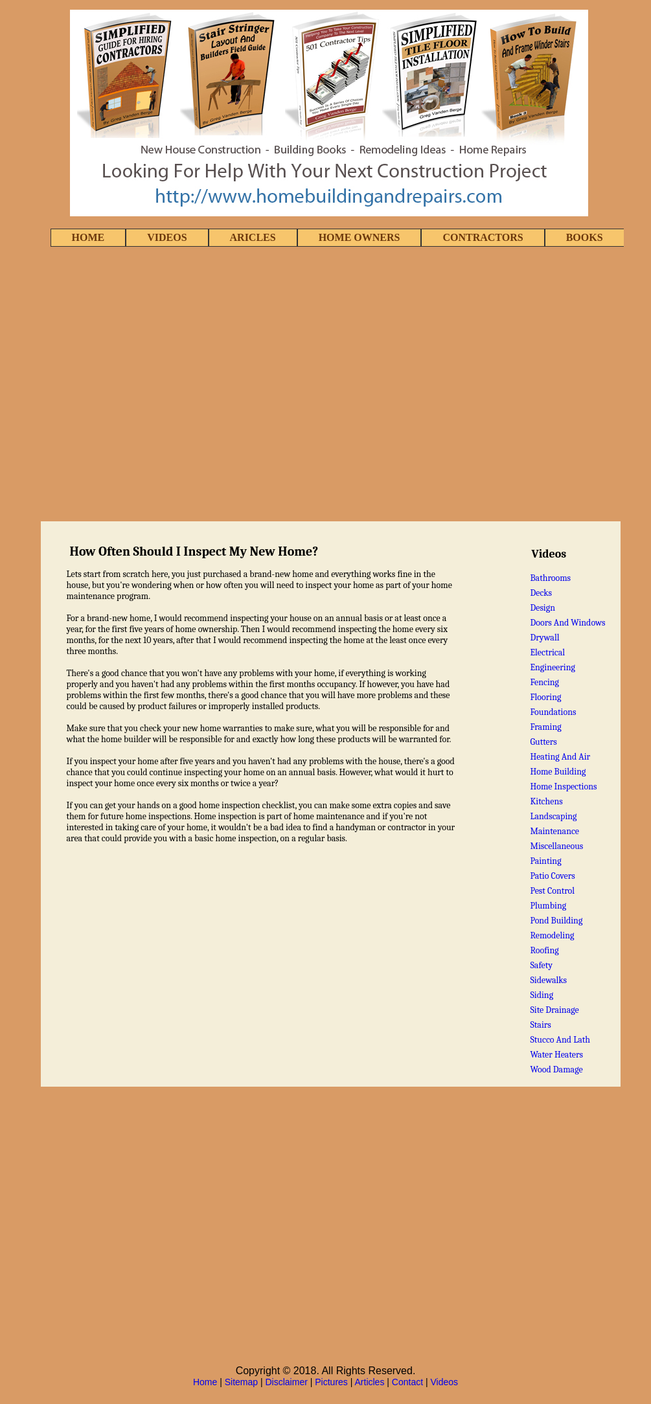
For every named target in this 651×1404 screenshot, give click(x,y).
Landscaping (553, 816)
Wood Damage (556, 1069)
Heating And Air (560, 756)
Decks (541, 592)
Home (205, 1382)
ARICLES (253, 237)
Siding (541, 995)
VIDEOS (167, 237)
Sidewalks (548, 980)
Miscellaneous (556, 846)
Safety (541, 965)
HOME (88, 237)
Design (542, 607)
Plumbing (548, 905)
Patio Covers (552, 875)
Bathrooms (550, 577)
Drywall (544, 637)
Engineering (552, 667)
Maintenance (554, 831)
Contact (407, 1382)
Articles (370, 1382)
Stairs (540, 1024)
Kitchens (546, 801)
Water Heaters (556, 1054)
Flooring (545, 697)
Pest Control (552, 890)
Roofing (544, 950)
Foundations (553, 712)
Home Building (558, 771)
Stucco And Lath (560, 1039)
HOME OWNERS (359, 237)
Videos (445, 1382)
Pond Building (556, 920)
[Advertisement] (155, 385)
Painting (545, 860)
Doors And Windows (567, 622)
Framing (545, 726)
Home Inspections (563, 786)
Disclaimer (287, 1382)
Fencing (544, 682)
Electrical (547, 652)
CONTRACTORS (482, 237)
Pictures (331, 1382)
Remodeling (552, 935)
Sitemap (241, 1382)
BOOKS (584, 237)
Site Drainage (554, 1009)
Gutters (543, 741)
